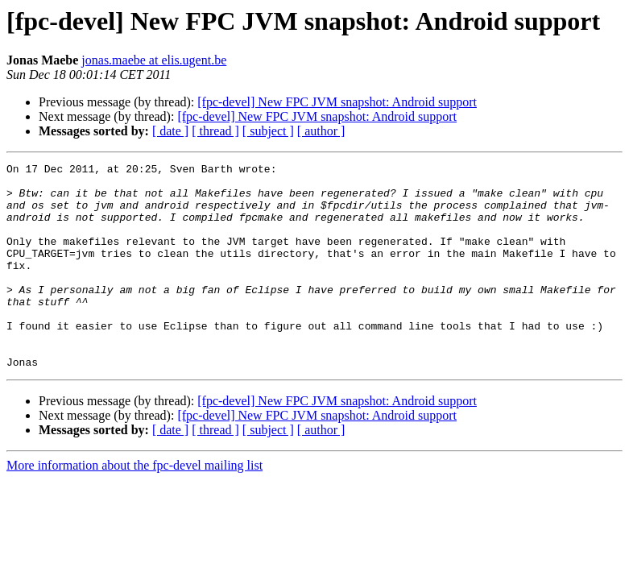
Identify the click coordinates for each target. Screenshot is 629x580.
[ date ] (170, 131)
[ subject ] (268, 131)
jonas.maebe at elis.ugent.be (153, 60)
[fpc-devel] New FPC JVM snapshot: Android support (337, 102)
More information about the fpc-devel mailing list (134, 506)
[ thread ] (215, 131)
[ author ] (321, 131)
